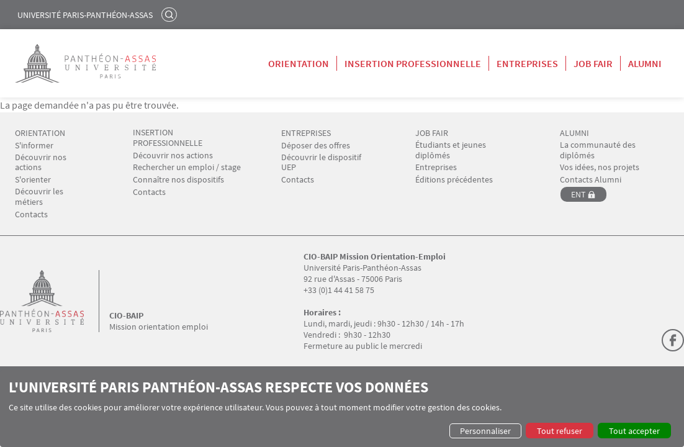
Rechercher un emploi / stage (187, 167)
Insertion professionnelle (412, 63)
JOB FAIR (431, 133)
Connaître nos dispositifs (178, 179)
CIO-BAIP (126, 315)
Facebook (673, 340)
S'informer (34, 145)
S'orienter (33, 179)
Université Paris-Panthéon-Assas (85, 15)
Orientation (298, 63)
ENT (578, 194)
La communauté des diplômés (598, 150)
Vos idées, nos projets (599, 167)
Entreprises (527, 63)
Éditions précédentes (454, 179)
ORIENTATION (40, 133)
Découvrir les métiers (39, 196)
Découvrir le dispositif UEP (321, 162)
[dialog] (342, 408)
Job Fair (593, 63)
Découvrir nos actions (40, 162)
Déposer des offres (315, 145)
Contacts (31, 214)
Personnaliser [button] (485, 430)
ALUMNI (574, 133)
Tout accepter (634, 430)
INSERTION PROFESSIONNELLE (167, 137)
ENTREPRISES (306, 133)
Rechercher (170, 14)
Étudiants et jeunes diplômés (450, 150)
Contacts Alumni (590, 179)
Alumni (645, 63)
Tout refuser (559, 430)
